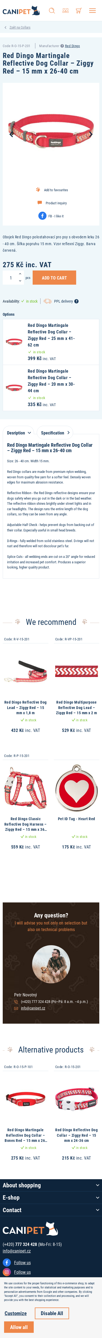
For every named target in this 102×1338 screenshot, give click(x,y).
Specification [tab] (54, 433)
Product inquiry (56, 202)
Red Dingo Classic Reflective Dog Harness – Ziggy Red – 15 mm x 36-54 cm (25, 826)
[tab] (18, 430)
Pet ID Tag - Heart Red (76, 818)
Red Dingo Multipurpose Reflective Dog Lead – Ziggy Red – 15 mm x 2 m (76, 707)
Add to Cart (54, 277)
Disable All (52, 1313)
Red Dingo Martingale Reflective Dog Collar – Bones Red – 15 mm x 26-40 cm (26, 1137)
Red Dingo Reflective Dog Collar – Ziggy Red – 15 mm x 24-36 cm (76, 1135)
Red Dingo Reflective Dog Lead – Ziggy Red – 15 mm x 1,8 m (25, 707)
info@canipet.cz (33, 1008)
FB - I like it (56, 216)
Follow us (22, 1262)
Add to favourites (56, 189)
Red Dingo (72, 45)
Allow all (19, 1327)
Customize (16, 1313)
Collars (25, 27)
